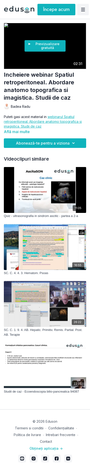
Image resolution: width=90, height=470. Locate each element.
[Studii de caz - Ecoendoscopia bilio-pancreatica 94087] (45, 391)
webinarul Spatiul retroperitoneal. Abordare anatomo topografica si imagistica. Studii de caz (43, 121)
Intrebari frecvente (60, 435)
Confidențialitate (61, 428)
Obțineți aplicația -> (46, 448)
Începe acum (56, 9)
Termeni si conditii (29, 428)
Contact (46, 441)
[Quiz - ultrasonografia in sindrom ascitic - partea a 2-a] (45, 216)
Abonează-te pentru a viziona (46, 143)
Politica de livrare (27, 435)
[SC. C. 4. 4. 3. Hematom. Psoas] (45, 273)
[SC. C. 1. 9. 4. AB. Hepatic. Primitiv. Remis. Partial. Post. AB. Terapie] (45, 332)
